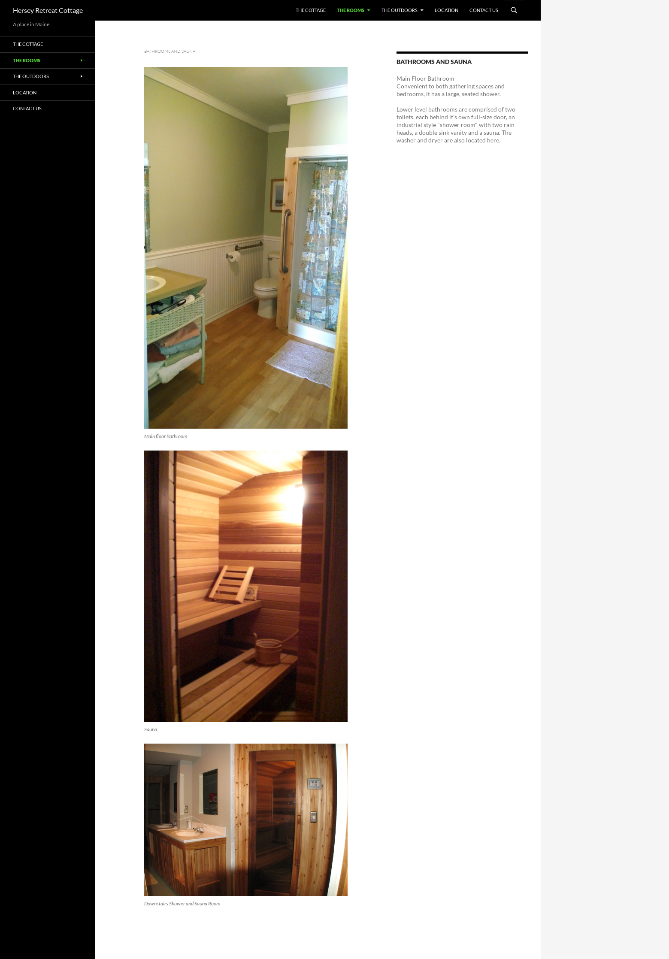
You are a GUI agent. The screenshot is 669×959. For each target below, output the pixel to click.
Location (446, 10)
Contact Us (483, 10)
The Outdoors (399, 10)
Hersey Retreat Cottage (48, 10)
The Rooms (350, 10)
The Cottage (311, 10)
